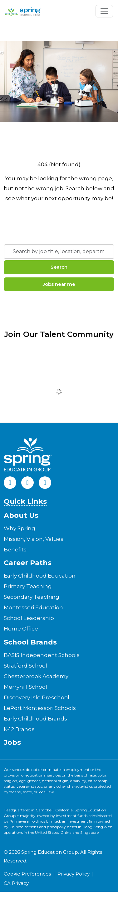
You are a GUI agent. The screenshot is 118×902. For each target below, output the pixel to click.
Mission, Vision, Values (33, 539)
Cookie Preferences (27, 874)
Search (59, 267)
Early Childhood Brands (35, 718)
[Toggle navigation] (104, 11)
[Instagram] (45, 482)
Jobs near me (59, 284)
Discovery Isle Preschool (36, 697)
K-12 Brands (19, 729)
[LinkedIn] (27, 482)
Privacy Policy (73, 874)
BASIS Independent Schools (42, 655)
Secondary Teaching (31, 597)
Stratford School (25, 666)
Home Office (21, 629)
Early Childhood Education (40, 576)
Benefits (15, 549)
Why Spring (19, 528)
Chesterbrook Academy (36, 676)
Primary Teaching (28, 586)
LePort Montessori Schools (40, 708)
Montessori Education (33, 607)
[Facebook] (10, 482)
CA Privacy (16, 883)
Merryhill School (25, 687)
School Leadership (29, 618)
